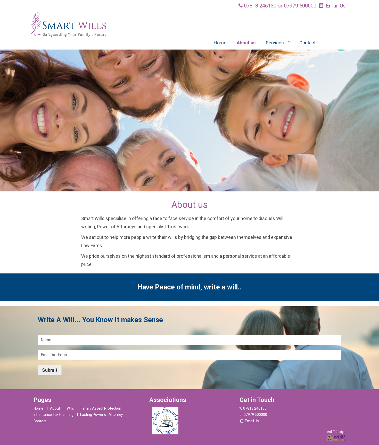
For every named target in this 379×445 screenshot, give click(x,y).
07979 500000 (300, 6)
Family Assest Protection (101, 408)
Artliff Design (336, 432)
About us (246, 42)
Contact (307, 42)
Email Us (335, 6)
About (55, 408)
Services (275, 42)
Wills (70, 408)
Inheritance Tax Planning (53, 414)
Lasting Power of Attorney (101, 414)
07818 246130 (260, 6)
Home (220, 42)
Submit (49, 370)
